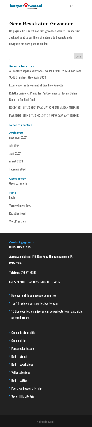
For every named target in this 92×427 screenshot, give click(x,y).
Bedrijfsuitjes (19, 380)
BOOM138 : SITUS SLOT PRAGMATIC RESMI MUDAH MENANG (44, 107)
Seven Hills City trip (22, 396)
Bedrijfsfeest (19, 356)
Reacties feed (17, 213)
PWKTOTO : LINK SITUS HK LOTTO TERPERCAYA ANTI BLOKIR (44, 115)
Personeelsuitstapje (23, 348)
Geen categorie (18, 183)
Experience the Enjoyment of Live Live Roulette (36, 85)
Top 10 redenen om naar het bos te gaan (34, 303)
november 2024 (18, 137)
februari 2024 (17, 169)
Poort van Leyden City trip (26, 388)
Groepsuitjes (18, 340)
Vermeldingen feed (20, 205)
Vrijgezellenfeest (21, 372)
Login (12, 197)
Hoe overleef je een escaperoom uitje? (33, 295)
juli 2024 (14, 145)
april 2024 (15, 153)
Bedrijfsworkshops (22, 364)
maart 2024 (16, 161)
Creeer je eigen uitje (23, 332)
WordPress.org (17, 221)
